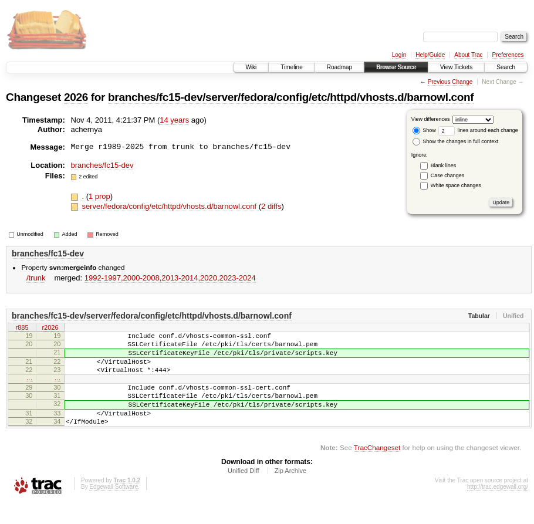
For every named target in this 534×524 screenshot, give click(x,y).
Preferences (508, 55)
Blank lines (444, 165)
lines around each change (478, 130)
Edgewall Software (113, 508)
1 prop (99, 196)
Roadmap (339, 67)
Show (424, 130)
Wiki (250, 67)
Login (399, 55)
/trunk (36, 277)
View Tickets (456, 67)
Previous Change (450, 82)
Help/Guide (430, 55)
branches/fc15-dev (102, 165)
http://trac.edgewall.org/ (497, 508)
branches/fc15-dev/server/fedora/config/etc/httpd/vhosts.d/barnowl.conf (291, 97)
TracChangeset (377, 468)
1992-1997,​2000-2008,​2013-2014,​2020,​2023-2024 (170, 277)
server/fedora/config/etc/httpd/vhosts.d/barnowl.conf (170, 206)
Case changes (448, 175)
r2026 (50, 328)
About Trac (468, 55)
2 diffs (271, 206)
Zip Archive (290, 491)
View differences (430, 119)
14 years (174, 120)
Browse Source (396, 67)
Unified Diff (243, 491)
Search (505, 67)
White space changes (456, 185)
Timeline (291, 67)
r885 (21, 328)
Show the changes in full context (456, 141)
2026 (76, 97)
